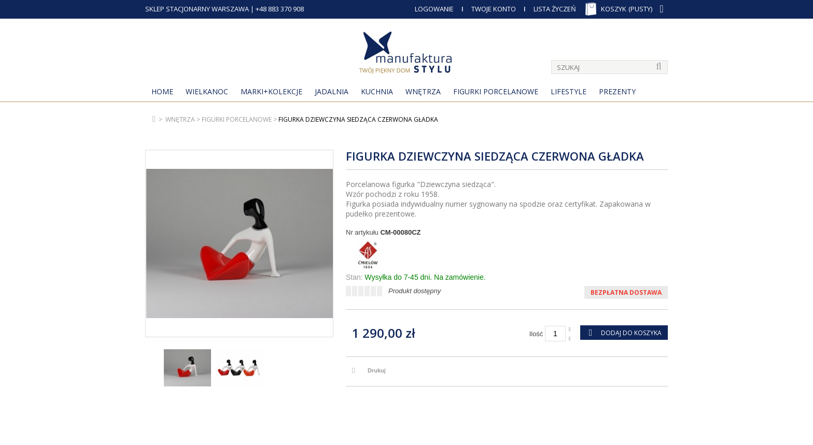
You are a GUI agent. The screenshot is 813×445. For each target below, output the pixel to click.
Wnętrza (423, 91)
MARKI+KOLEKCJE (271, 91)
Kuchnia (377, 91)
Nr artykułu (362, 232)
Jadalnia (331, 91)
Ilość (536, 334)
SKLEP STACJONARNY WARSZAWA (197, 8)
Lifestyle (568, 91)
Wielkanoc (207, 91)
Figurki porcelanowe (495, 91)
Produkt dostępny (414, 291)
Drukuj (377, 370)
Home (162, 91)
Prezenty (617, 91)
